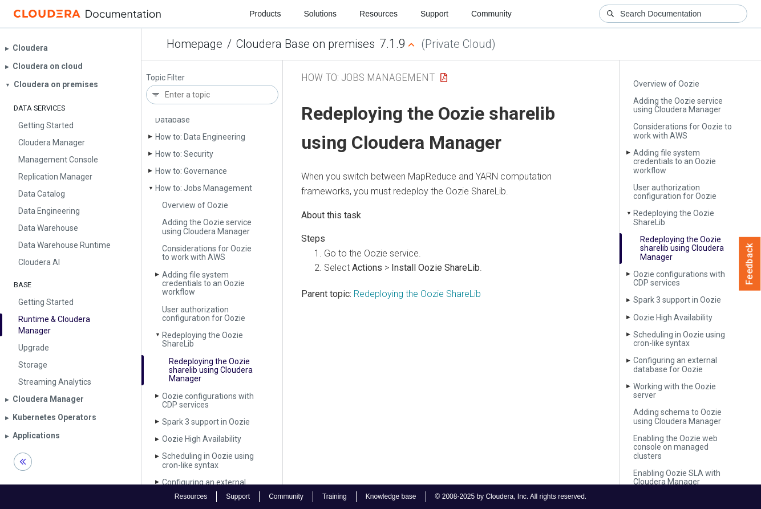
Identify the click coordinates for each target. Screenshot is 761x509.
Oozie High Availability (201, 438)
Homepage (194, 44)
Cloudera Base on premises (305, 44)
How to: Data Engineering (200, 136)
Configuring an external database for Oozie (675, 364)
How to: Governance (191, 171)
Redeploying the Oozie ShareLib (417, 293)
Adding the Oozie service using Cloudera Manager (207, 226)
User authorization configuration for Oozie (203, 314)
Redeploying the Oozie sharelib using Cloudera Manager (211, 370)
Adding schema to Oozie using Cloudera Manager (677, 416)
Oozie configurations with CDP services (208, 400)
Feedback (749, 264)
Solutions (320, 13)
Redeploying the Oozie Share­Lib (202, 339)
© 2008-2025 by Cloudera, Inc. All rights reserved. (511, 496)
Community (491, 13)
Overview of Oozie (195, 205)
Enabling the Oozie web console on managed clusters (675, 447)
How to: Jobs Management (203, 188)
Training (334, 496)
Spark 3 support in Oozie (206, 421)
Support (434, 13)
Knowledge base (391, 496)
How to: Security (184, 153)
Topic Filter (165, 78)
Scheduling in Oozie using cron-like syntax (208, 460)
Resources (378, 13)
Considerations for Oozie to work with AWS (207, 253)
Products (265, 13)
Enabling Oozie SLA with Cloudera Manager (676, 477)
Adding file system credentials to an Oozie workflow (203, 283)
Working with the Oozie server (674, 391)
